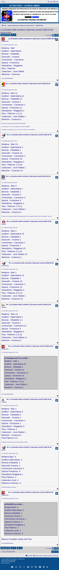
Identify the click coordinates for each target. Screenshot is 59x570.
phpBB (7, 559)
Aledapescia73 (5, 41)
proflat (5, 561)
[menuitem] (3, 2)
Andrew (3, 86)
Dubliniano (4, 402)
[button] (57, 35)
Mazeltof (11, 561)
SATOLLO (4, 307)
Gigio (3, 137)
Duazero (3, 179)
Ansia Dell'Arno (5, 265)
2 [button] (55, 35)
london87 (4, 224)
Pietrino (9, 32)
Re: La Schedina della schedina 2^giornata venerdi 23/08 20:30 (28, 83)
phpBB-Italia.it (13, 560)
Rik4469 (3, 450)
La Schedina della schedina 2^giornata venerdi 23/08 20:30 (26, 30)
